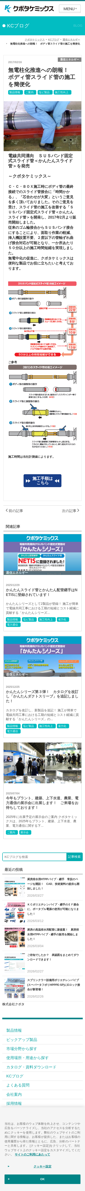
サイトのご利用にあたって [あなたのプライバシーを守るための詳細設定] (32, 1154)
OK (42, 1179)
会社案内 (14, 1094)
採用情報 (14, 1103)
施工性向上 (61, 92)
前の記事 (14, 511)
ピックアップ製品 (21, 1039)
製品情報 (14, 92)
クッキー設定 (42, 1166)
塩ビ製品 (44, 92)
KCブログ (14, 1076)
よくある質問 (17, 1085)
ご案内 (29, 92)
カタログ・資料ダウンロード (31, 1067)
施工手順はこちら (42, 480)
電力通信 (12, 624)
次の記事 (70, 511)
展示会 (24, 832)
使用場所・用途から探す (27, 1057)
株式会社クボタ (13, 1004)
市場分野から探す (21, 1048)
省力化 (62, 619)
